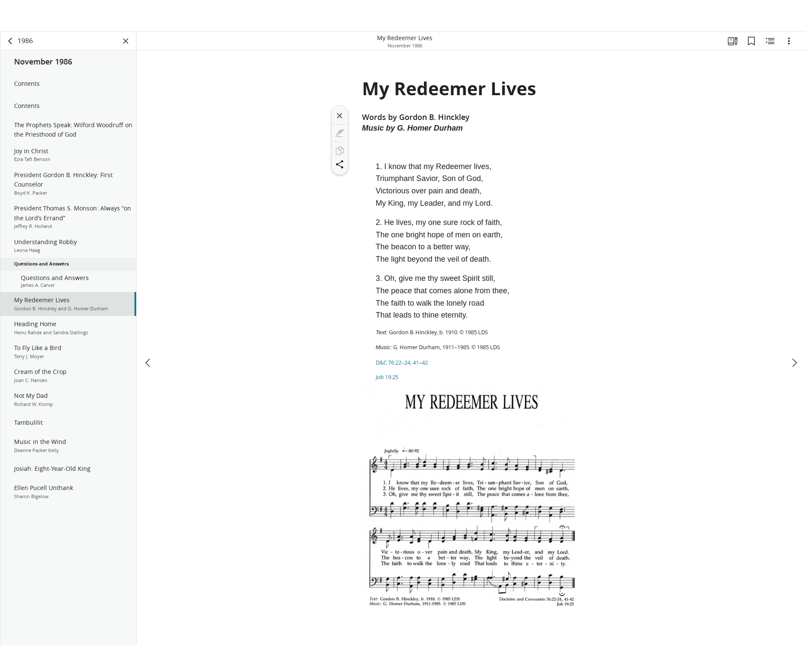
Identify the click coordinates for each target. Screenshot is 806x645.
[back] (11, 41)
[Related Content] (770, 41)
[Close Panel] (126, 41)
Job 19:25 (387, 377)
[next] (794, 331)
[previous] (148, 331)
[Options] (788, 41)
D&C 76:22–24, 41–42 (402, 362)
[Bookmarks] (751, 41)
